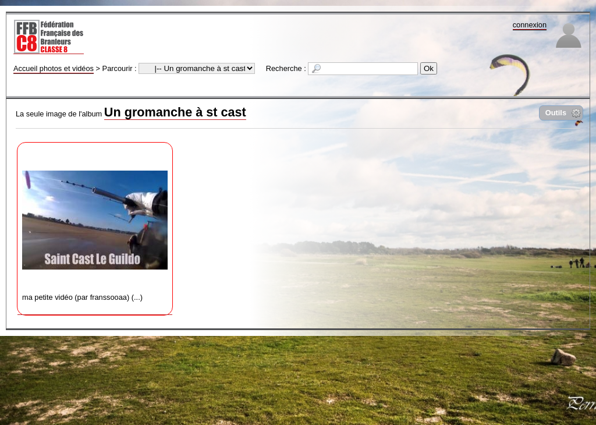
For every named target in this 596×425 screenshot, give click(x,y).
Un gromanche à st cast (175, 112)
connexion (530, 24)
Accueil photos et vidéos (53, 68)
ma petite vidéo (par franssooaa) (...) (95, 224)
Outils (555, 112)
